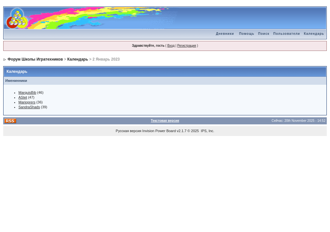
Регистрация (186, 45)
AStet (22, 97)
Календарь (314, 33)
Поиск (263, 33)
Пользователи (286, 33)
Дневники (225, 33)
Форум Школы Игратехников (35, 59)
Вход (171, 45)
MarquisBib (27, 92)
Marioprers (26, 102)
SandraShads (29, 107)
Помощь (246, 33)
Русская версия (128, 131)
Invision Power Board (159, 131)
